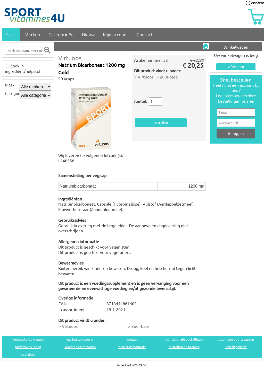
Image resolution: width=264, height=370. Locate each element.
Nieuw (88, 34)
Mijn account (115, 34)
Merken (32, 34)
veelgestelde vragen (28, 339)
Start (11, 34)
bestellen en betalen (184, 347)
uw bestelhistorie (80, 339)
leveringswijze (236, 347)
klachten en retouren (80, 347)
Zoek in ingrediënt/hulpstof (23, 68)
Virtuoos (69, 57)
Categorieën (61, 34)
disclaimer (28, 354)
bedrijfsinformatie (132, 347)
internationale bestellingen (184, 339)
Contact (145, 34)
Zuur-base (169, 76)
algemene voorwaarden (236, 339)
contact (132, 339)
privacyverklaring (28, 347)
